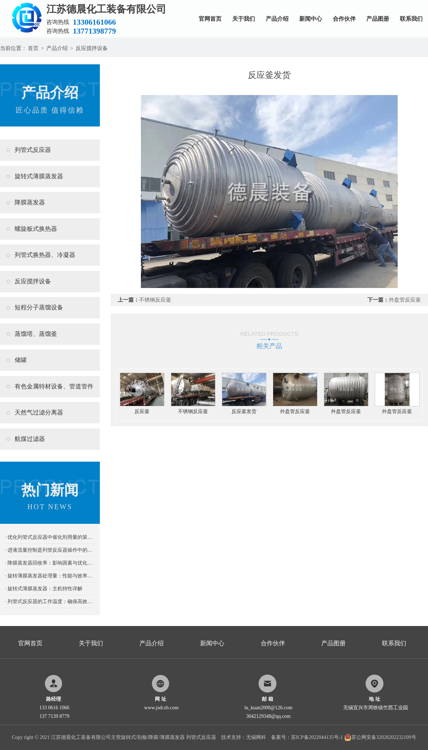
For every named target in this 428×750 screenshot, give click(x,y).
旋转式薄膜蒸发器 (39, 176)
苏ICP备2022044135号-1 (317, 737)
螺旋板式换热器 (36, 228)
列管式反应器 (33, 149)
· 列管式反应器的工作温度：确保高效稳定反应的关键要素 (50, 601)
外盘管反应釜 (405, 300)
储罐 (21, 360)
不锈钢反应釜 (155, 300)
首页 (33, 48)
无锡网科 (256, 737)
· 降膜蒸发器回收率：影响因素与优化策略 (50, 563)
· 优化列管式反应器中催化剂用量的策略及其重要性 (50, 537)
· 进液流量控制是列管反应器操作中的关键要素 (50, 550)
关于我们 (243, 19)
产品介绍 (277, 19)
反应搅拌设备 (92, 48)
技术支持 (231, 737)
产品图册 (377, 19)
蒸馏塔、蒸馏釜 (36, 334)
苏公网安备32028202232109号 (380, 737)
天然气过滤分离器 (39, 412)
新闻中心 (310, 19)
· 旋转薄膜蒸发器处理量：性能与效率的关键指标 (50, 575)
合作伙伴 (344, 19)
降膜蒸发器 (30, 202)
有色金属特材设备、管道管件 (54, 386)
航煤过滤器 (30, 439)
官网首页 (210, 19)
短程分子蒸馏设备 (39, 307)
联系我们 (411, 19)
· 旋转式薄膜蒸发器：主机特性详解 (43, 588)
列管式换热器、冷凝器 (45, 255)
